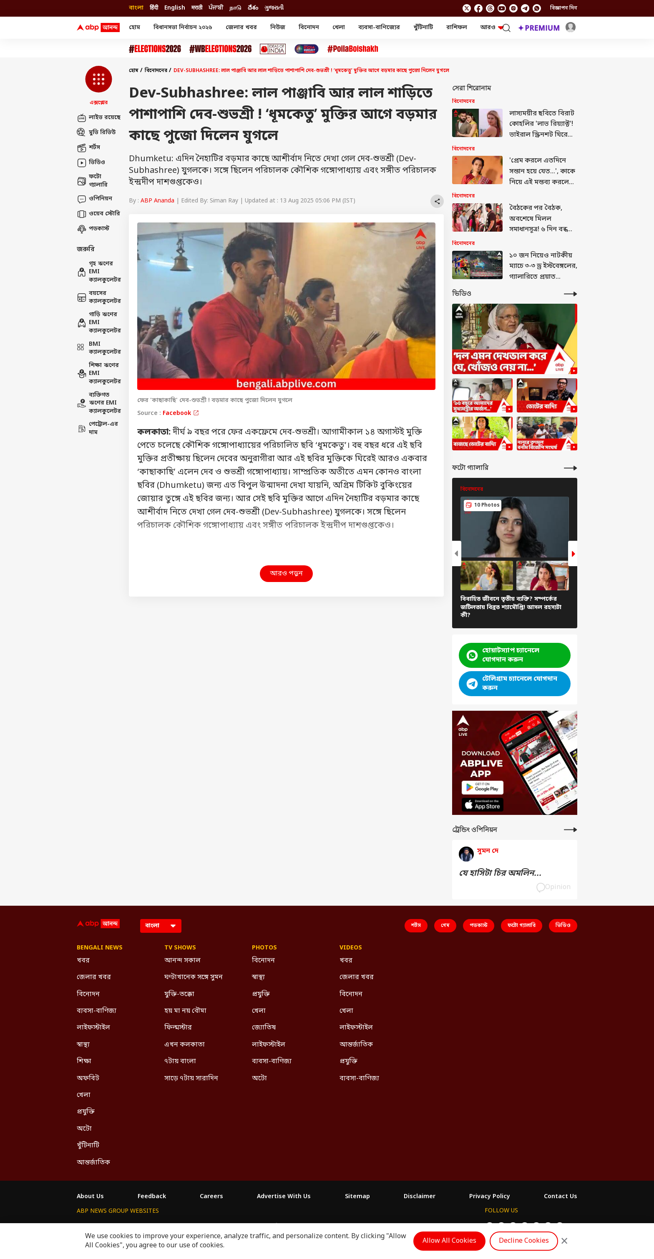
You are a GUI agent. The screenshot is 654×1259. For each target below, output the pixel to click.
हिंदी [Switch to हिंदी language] (154, 8)
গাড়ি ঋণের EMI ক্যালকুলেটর (99, 323)
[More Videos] (570, 294)
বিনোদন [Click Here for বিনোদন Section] (88, 994)
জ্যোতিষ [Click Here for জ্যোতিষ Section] (264, 1027)
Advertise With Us (284, 1197)
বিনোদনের (156, 70)
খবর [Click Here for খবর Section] (83, 960)
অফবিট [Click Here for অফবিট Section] (88, 1078)
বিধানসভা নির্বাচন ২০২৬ (182, 28)
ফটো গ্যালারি (92, 181)
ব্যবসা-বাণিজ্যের (379, 28)
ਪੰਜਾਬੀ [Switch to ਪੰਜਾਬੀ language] (216, 8)
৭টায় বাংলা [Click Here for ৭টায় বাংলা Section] (180, 1061)
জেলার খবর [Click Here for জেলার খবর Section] (94, 977)
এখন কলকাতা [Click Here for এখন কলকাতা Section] (184, 1044)
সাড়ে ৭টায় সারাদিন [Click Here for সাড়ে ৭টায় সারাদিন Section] (191, 1078)
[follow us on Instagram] (513, 8)
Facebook (181, 413)
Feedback (152, 1197)
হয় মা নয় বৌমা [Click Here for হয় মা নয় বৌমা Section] (185, 1011)
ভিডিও (91, 163)
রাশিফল (456, 28)
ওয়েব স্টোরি (98, 214)
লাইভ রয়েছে (99, 118)
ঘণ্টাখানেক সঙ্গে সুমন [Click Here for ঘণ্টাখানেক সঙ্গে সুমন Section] (193, 977)
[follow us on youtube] (502, 8)
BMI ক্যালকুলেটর (99, 348)
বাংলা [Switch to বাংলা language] (136, 8)
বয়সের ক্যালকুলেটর (99, 298)
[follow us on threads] (490, 8)
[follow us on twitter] (467, 8)
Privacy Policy (489, 1197)
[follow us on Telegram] (525, 8)
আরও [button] (492, 28)
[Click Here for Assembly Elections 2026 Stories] (155, 49)
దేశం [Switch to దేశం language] (253, 8)
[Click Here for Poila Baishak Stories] (352, 48)
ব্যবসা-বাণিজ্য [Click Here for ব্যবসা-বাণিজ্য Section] (96, 1011)
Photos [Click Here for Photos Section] (264, 948)
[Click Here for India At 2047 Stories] (306, 49)
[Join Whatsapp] (537, 8)
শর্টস (88, 148)
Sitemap (357, 1197)
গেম (445, 925)
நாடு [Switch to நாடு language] (235, 8)
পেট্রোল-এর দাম (97, 428)
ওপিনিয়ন (94, 199)
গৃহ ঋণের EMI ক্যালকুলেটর (99, 272)
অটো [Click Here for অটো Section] (84, 1129)
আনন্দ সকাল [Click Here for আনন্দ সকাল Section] (182, 960)
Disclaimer (419, 1197)
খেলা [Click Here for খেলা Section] (84, 1095)
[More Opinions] (570, 830)
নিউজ (277, 28)
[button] (99, 86)
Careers (211, 1197)
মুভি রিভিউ (96, 133)
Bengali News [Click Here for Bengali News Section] (100, 948)
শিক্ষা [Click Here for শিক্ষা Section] (84, 1061)
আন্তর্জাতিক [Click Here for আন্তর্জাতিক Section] (93, 1162)
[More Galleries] (570, 468)
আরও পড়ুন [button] (286, 573)
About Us (90, 1197)
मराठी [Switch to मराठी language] (196, 8)
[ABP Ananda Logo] (98, 28)
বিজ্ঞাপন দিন (563, 8)
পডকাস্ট (93, 229)
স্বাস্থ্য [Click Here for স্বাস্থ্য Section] (83, 1044)
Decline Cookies (524, 1241)
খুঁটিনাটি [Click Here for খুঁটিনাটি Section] (88, 1145)
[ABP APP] (482, 787)
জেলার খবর (241, 28)
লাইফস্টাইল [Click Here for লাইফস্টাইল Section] (93, 1027)
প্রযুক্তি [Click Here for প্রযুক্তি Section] (86, 1112)
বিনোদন (309, 28)
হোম (134, 28)
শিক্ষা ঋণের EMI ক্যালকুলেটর (99, 374)
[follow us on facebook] (478, 8)
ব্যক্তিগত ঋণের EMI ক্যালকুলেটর (99, 403)
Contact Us (560, 1197)
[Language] (160, 926)
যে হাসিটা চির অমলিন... (500, 873)
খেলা (338, 28)
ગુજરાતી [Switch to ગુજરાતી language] (274, 8)
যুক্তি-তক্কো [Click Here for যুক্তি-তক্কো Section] (179, 994)
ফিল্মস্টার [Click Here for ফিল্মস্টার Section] (178, 1027)
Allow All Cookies (449, 1241)
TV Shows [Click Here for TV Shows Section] (180, 948)
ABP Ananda (157, 201)
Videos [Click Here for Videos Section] (351, 948)
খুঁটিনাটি (423, 28)
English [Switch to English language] (174, 8)
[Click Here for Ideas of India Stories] (273, 49)
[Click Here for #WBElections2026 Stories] (220, 49)
